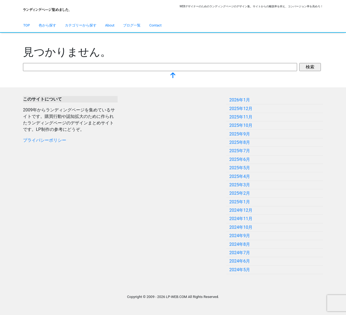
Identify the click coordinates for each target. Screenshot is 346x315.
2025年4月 (239, 176)
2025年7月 (239, 150)
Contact (155, 25)
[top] (173, 76)
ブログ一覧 (132, 25)
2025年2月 (239, 193)
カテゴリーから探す (81, 25)
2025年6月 (239, 159)
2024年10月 (240, 227)
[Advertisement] (173, 134)
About (110, 25)
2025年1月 (239, 201)
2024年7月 (239, 252)
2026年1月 (239, 99)
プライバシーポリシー (44, 140)
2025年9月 (239, 134)
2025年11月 (240, 117)
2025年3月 (239, 184)
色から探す (47, 25)
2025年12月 (240, 108)
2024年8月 (239, 244)
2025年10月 (240, 125)
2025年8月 (239, 142)
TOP (26, 25)
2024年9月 (239, 235)
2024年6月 (239, 261)
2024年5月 (239, 269)
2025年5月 (239, 167)
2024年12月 (240, 210)
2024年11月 (240, 218)
